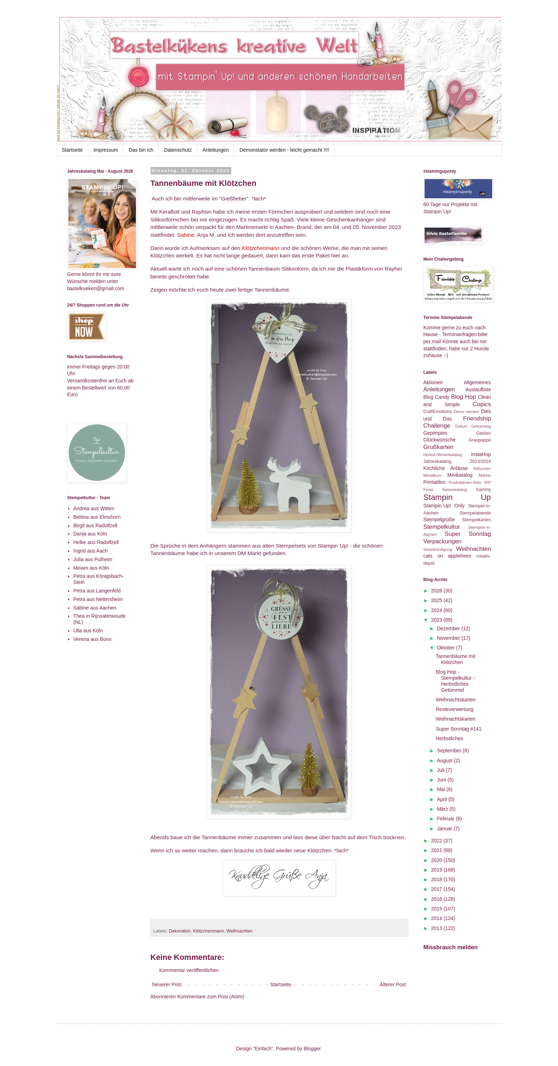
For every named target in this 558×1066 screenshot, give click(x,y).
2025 (437, 600)
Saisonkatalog (454, 489)
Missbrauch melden (450, 947)
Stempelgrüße (439, 519)
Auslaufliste (478, 389)
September (450, 750)
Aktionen (433, 382)
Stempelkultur (441, 526)
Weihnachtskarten (455, 699)
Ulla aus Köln (88, 630)
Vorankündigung (437, 549)
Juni (442, 780)
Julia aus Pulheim (92, 559)
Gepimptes (435, 433)
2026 (437, 591)
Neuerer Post (166, 984)
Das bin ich (141, 150)
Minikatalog (460, 475)
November (449, 638)
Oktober (446, 647)
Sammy (483, 489)
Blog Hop (463, 396)
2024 (437, 610)
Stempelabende (475, 513)
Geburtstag (481, 426)
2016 (437, 899)
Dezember (449, 628)
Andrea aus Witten (93, 508)
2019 (437, 870)
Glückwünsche (439, 440)
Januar (445, 828)
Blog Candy (436, 397)
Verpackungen (442, 541)
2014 (437, 918)
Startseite (72, 150)
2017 (437, 889)
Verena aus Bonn (92, 639)
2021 (437, 850)
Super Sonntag (467, 534)
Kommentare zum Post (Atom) (210, 996)
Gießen (483, 433)
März (443, 809)
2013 (437, 928)
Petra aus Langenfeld (97, 591)
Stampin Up (457, 497)
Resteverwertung (454, 709)
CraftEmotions (437, 411)
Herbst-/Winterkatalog (442, 455)
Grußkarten (438, 447)
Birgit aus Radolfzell (95, 525)
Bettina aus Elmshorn (97, 517)
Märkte (485, 475)
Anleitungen (215, 150)
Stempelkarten (476, 519)
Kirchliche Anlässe (445, 468)
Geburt (461, 426)
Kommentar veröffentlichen (189, 970)
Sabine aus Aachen (94, 608)
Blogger (312, 1048)
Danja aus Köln (90, 534)
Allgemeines (477, 382)
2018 (437, 879)
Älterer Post (393, 984)
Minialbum (432, 475)
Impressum (106, 150)
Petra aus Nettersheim (98, 599)
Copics (482, 404)
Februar (446, 818)
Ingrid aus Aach (90, 551)
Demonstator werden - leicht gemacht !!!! (284, 150)
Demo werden (466, 411)
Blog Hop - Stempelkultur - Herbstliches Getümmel (455, 681)
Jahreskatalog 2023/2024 (457, 461)
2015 (437, 908)
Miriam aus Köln (91, 568)
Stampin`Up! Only (444, 505)
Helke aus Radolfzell (96, 542)
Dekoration (180, 931)
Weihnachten (239, 931)
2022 (437, 840)
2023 (437, 620)
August (445, 760)
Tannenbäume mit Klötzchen (455, 659)
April (442, 799)
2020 (437, 860)
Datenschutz (178, 150)
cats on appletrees (447, 556)
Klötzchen (482, 468)
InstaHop (481, 454)
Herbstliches (449, 738)
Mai (441, 789)
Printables (434, 482)
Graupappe (479, 440)
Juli (441, 770)
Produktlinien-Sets (465, 482)
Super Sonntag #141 (458, 729)
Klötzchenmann (208, 931)
